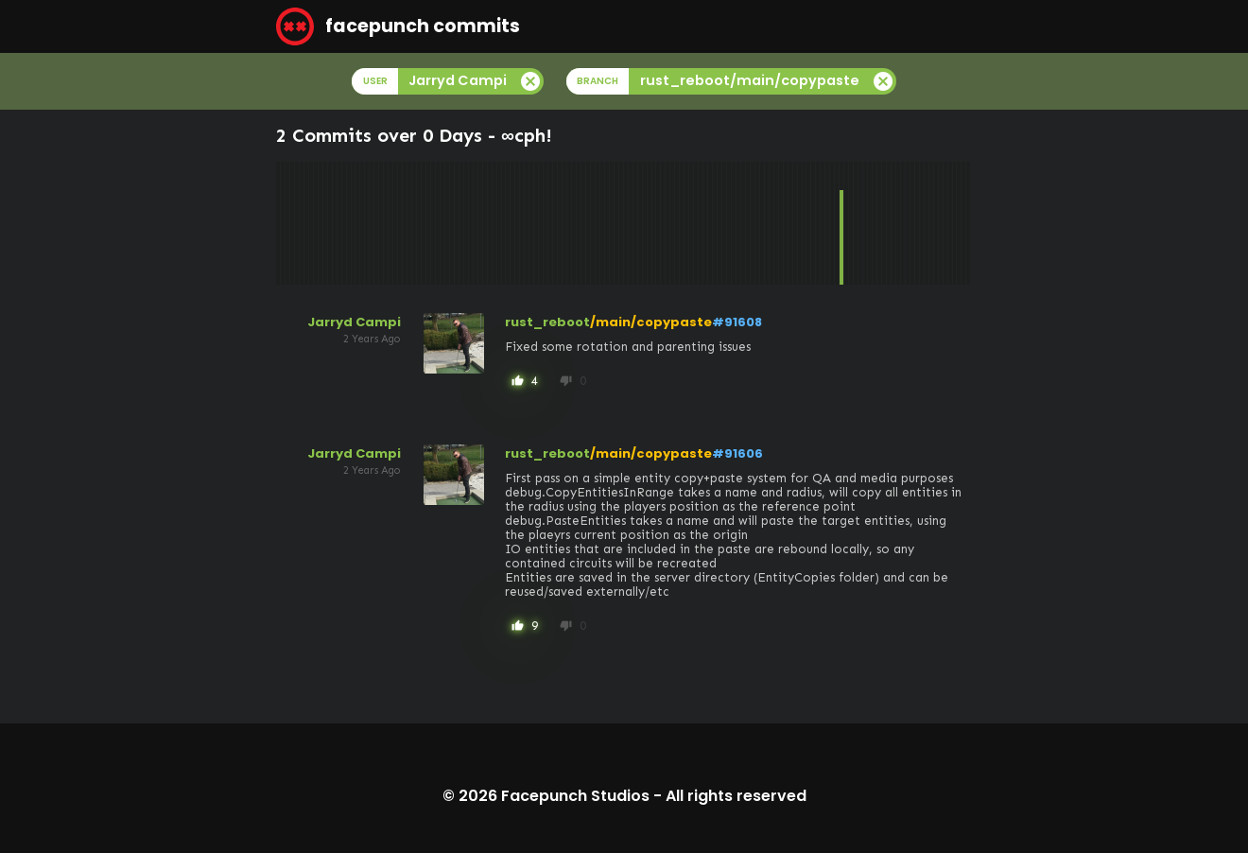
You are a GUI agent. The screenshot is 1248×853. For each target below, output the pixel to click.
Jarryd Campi (354, 322)
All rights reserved (736, 796)
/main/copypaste (651, 322)
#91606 (737, 453)
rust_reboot (547, 322)
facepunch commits (398, 26)
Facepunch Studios (575, 796)
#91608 (737, 322)
